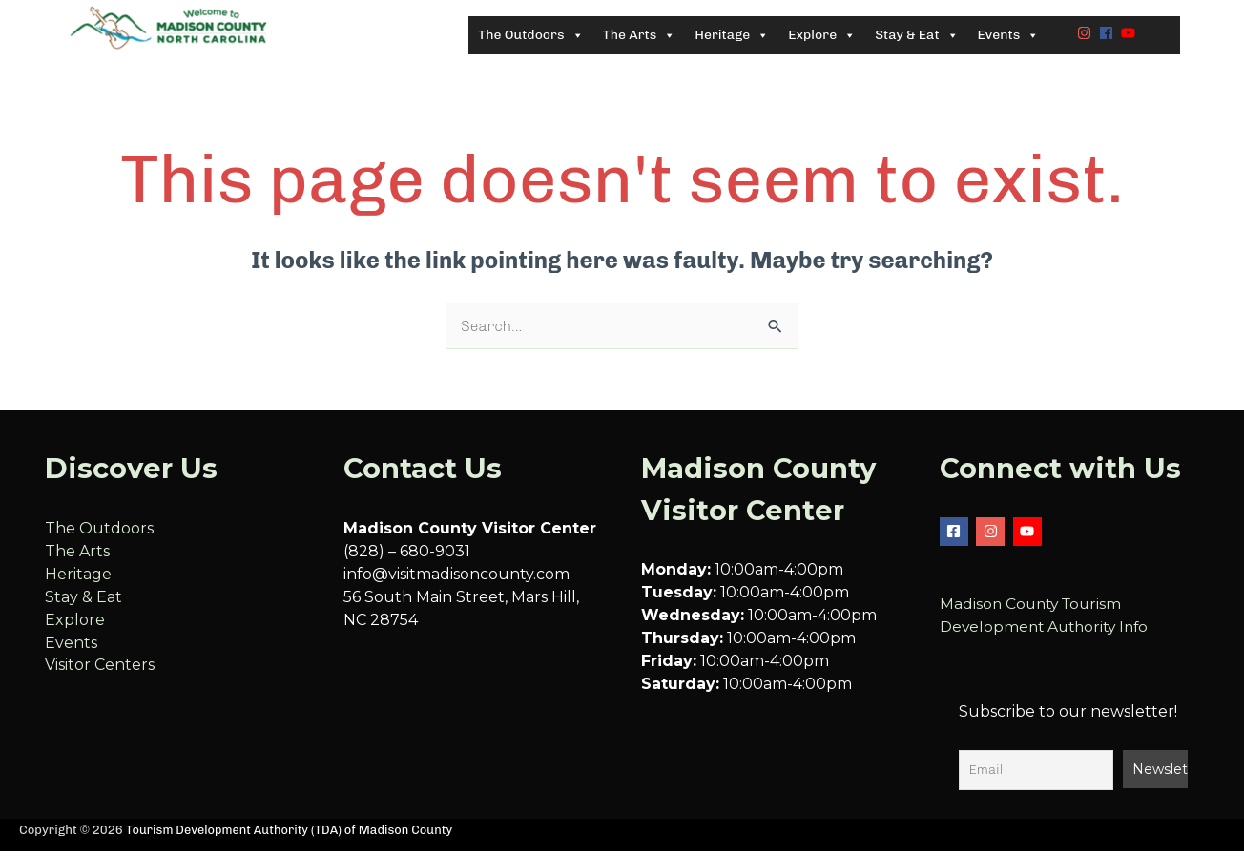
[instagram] (1086, 36)
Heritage (78, 582)
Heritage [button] (732, 39)
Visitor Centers (100, 673)
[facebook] (1108, 36)
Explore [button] (822, 39)
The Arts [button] (639, 39)
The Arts (77, 559)
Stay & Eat (83, 605)
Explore (75, 627)
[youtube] (1130, 36)
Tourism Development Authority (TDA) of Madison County (293, 837)
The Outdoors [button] (531, 39)
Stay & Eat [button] (916, 39)
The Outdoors (99, 536)
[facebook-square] (956, 539)
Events (71, 650)
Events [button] (1009, 39)
